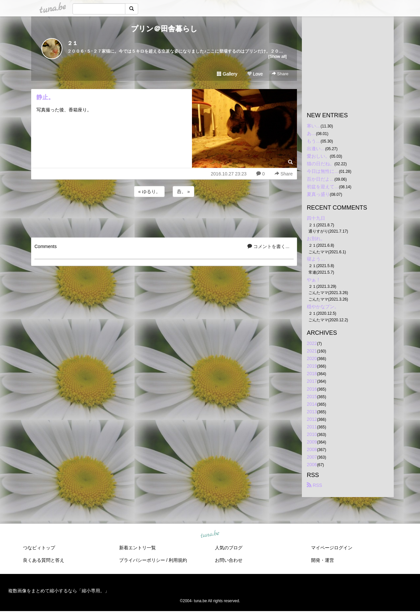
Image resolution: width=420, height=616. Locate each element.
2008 (312, 449)
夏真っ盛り (318, 194)
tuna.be (210, 534)
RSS (314, 485)
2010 (312, 434)
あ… (311, 133)
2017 (312, 381)
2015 (312, 396)
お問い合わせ (228, 560)
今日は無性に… (323, 171)
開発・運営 (322, 560)
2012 (312, 419)
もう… (314, 141)
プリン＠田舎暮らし (164, 29)
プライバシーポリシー (142, 560)
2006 (312, 464)
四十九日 (316, 218)
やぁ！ (314, 279)
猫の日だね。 (320, 163)
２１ (72, 43)
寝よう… (316, 259)
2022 (312, 343)
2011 (312, 426)
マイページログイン (331, 547)
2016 (312, 389)
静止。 (45, 97)
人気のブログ (228, 547)
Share (280, 73)
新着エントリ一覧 (137, 547)
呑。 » (183, 191)
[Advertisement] (164, 216)
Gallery (227, 74)
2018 (312, 373)
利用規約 (178, 560)
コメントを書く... (268, 246)
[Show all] (277, 56)
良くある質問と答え (43, 560)
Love (255, 74)
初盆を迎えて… (323, 186)
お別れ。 (316, 238)
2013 (312, 411)
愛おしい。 (318, 156)
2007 (312, 457)
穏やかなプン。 (323, 306)
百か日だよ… (320, 179)
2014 (312, 404)
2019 (312, 366)
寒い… (314, 125)
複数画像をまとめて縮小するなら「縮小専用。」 (58, 590)
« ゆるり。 (149, 191)
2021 (312, 351)
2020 (312, 358)
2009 (312, 442)
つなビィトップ (39, 547)
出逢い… (316, 148)
